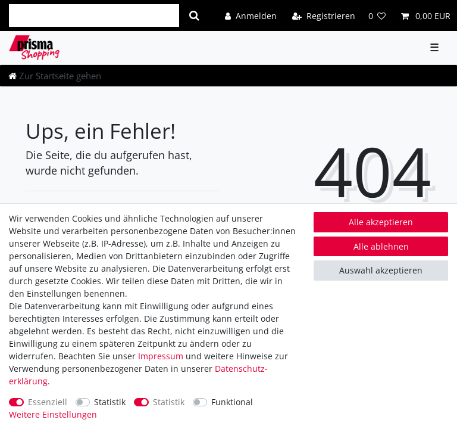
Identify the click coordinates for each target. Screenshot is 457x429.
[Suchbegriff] (94, 15)
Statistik (110, 402)
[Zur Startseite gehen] (54, 76)
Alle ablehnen (381, 246)
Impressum (160, 356)
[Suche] (194, 15)
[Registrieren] (324, 15)
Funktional (232, 402)
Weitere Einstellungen (53, 414)
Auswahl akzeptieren (380, 270)
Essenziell (47, 402)
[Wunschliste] (377, 15)
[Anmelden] (250, 15)
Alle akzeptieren (381, 222)
